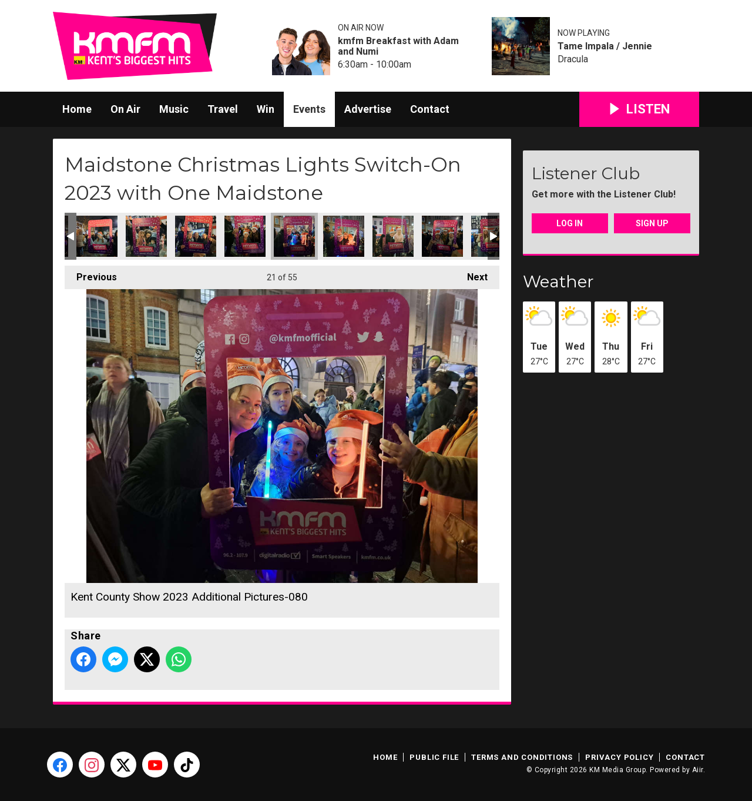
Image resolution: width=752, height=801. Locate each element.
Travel (222, 109)
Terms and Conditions (522, 757)
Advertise (367, 109)
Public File (434, 757)
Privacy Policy (619, 757)
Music (174, 109)
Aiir (697, 770)
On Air (125, 109)
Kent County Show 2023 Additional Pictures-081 (343, 236)
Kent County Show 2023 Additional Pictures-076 (146, 236)
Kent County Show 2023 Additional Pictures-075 (97, 236)
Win (265, 109)
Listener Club (586, 173)
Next (471, 274)
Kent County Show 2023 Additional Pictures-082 (393, 236)
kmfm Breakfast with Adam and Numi (398, 46)
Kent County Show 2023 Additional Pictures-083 (442, 236)
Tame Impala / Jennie (605, 46)
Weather (558, 281)
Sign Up (652, 223)
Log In (569, 223)
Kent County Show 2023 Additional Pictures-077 (195, 236)
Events (309, 109)
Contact (429, 109)
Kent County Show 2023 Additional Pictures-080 (294, 236)
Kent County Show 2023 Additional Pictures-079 (245, 236)
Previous (91, 274)
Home (77, 109)
